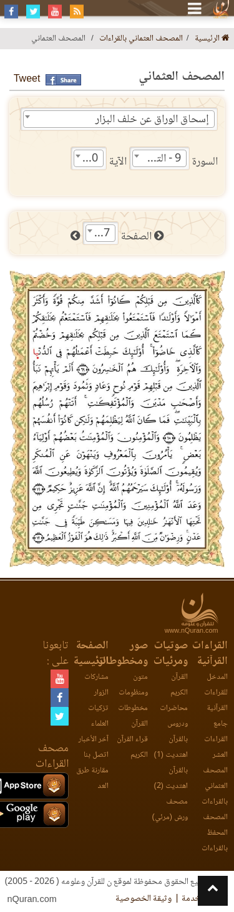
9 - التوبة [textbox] (162, 159)
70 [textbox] (91, 159)
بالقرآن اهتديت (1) (171, 747)
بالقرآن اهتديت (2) (171, 778)
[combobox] (119, 119)
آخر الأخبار (94, 739)
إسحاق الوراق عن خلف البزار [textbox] (152, 119)
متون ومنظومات (133, 685)
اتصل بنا (96, 755)
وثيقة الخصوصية (143, 898)
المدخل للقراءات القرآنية (216, 693)
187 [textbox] (100, 233)
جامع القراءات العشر (216, 740)
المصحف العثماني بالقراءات (141, 39)
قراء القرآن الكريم (132, 747)
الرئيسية (212, 39)
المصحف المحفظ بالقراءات (215, 833)
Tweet (27, 79)
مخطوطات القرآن (133, 716)
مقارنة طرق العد (92, 778)
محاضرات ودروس (174, 716)
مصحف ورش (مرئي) (170, 809)
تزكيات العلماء (98, 716)
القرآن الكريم (179, 685)
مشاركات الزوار (96, 685)
